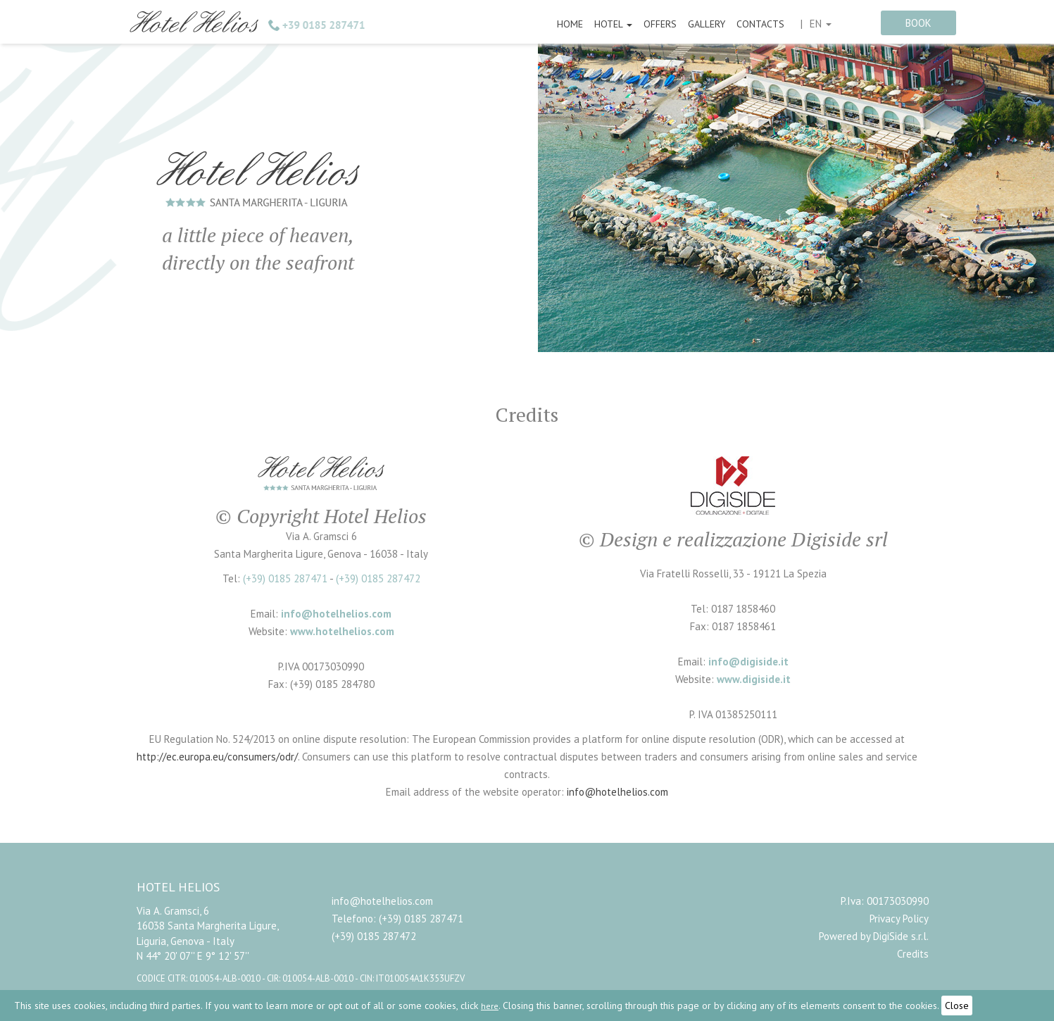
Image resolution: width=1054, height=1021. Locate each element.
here (489, 1006)
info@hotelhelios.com (617, 791)
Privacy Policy (899, 918)
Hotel (613, 24)
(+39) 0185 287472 (378, 578)
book (918, 23)
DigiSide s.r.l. (901, 936)
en (821, 23)
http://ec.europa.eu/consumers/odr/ (217, 756)
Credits (913, 953)
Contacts (760, 24)
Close (957, 1005)
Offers (660, 24)
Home (570, 24)
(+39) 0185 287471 (285, 578)
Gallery (706, 24)
